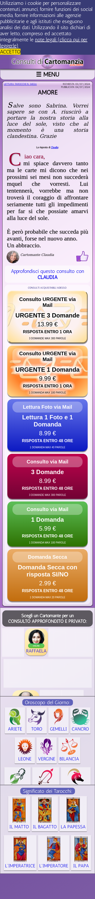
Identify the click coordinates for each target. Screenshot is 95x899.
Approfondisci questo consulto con (47, 274)
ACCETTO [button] (10, 52)
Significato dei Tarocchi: (47, 791)
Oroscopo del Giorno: (47, 702)
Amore (48, 92)
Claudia (54, 147)
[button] (47, 317)
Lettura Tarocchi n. (20, 84)
